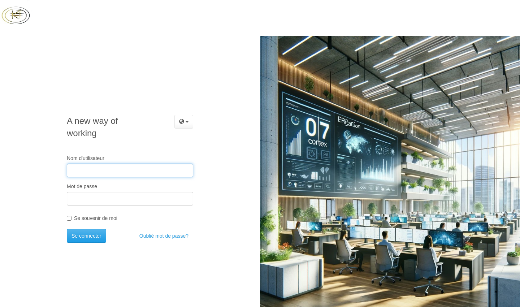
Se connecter (86, 236)
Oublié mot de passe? (163, 236)
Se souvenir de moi (92, 218)
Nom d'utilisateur (85, 158)
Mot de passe (82, 186)
